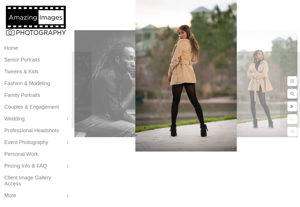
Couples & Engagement (31, 107)
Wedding (14, 119)
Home (11, 48)
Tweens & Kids (21, 71)
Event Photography (26, 142)
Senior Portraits (22, 60)
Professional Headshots (31, 130)
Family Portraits (22, 95)
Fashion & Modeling (27, 83)
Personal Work (21, 154)
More (10, 195)
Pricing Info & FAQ (25, 166)
